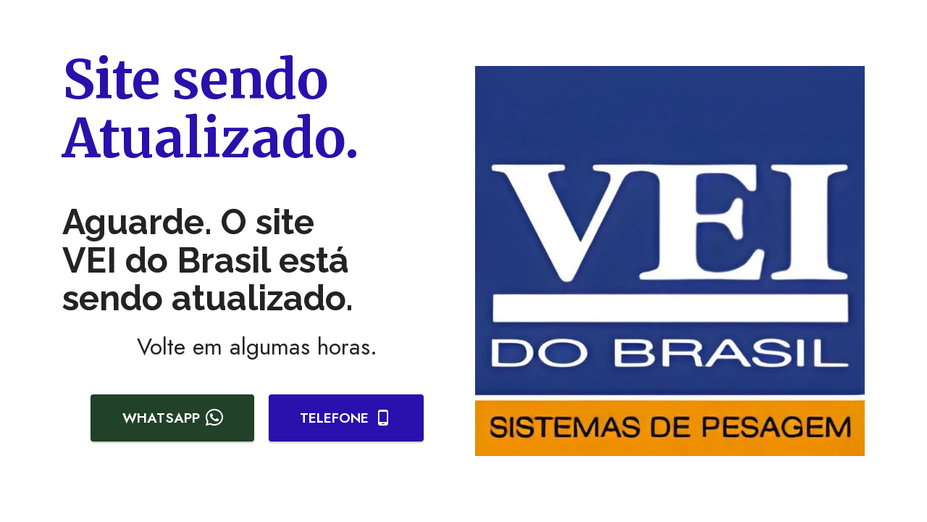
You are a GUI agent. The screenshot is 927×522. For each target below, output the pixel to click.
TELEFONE (346, 417)
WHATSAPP (172, 417)
